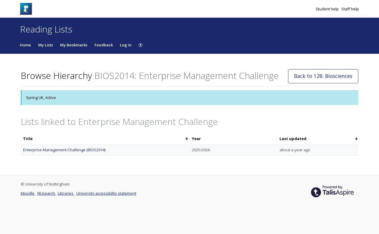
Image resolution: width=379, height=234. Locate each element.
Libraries (66, 193)
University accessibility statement (106, 193)
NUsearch (46, 193)
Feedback (103, 45)
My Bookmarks (73, 45)
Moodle (28, 193)
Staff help (350, 9)
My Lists (45, 45)
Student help (328, 9)
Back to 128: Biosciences (323, 75)
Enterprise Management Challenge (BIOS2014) (64, 149)
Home (25, 45)
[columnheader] (105, 138)
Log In (125, 45)
